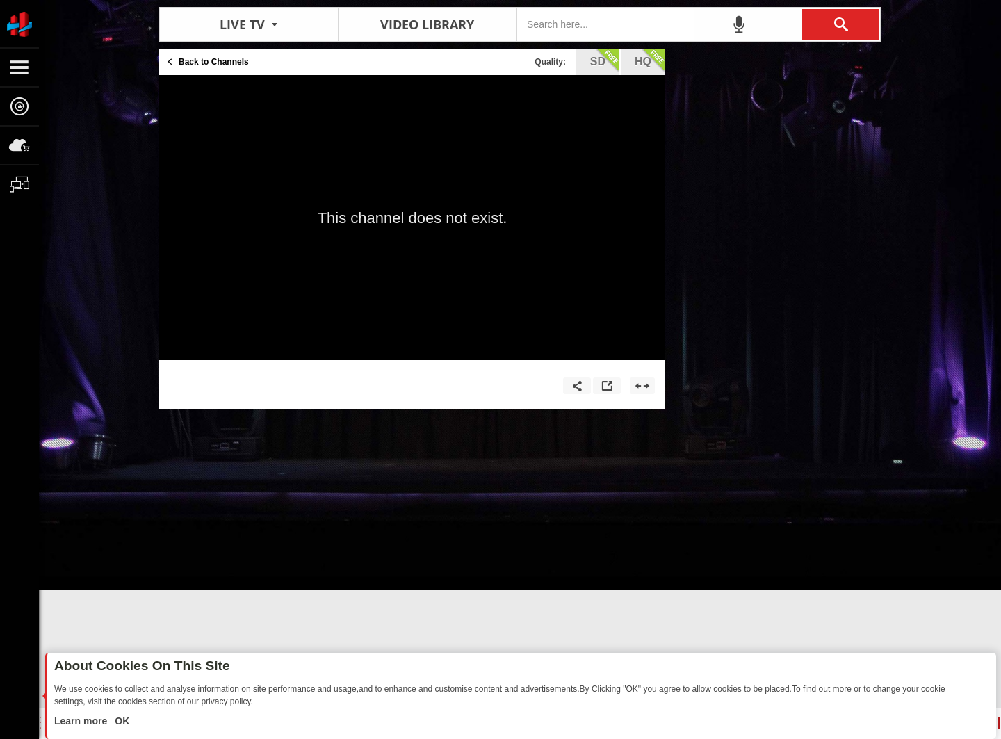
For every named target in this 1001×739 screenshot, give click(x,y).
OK (120, 720)
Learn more (82, 720)
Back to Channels (214, 62)
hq (650, 60)
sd (604, 60)
